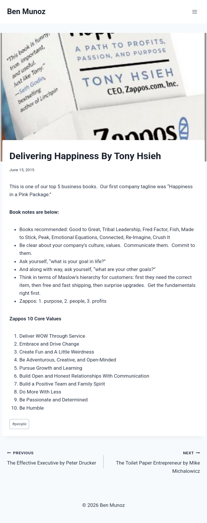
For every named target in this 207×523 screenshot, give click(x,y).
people (19, 423)
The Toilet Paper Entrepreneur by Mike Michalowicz (154, 461)
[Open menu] (194, 11)
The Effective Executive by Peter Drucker (53, 457)
